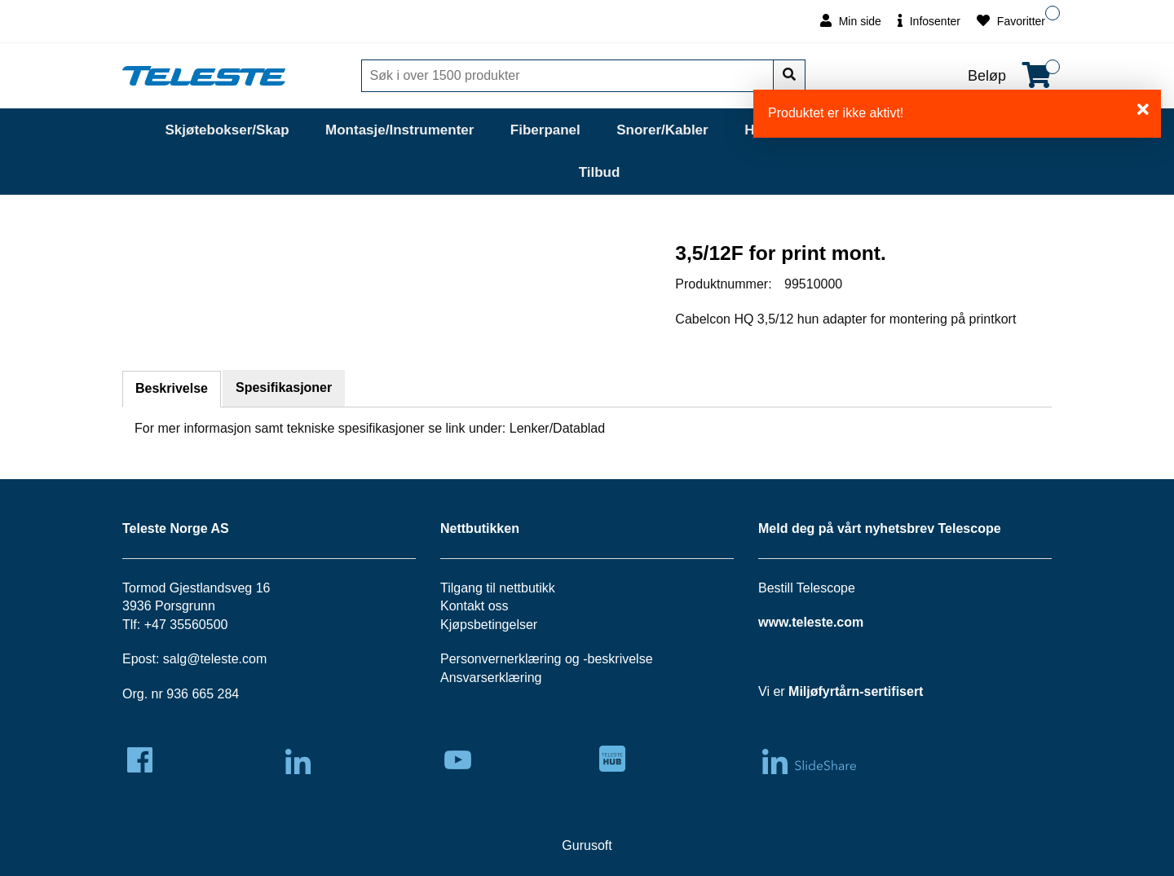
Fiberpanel (545, 130)
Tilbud (599, 172)
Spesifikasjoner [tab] (284, 387)
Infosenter (929, 21)
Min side (850, 21)
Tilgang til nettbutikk (497, 588)
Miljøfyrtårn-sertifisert (855, 691)
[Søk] (569, 75)
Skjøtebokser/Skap (227, 130)
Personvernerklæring (501, 659)
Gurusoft (586, 845)
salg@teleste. (202, 659)
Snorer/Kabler (662, 130)
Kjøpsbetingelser (488, 625)
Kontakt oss (474, 606)
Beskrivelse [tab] (171, 388)
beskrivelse (620, 659)
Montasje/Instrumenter (399, 130)
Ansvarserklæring (490, 678)
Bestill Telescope (806, 588)
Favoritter (1011, 21)
